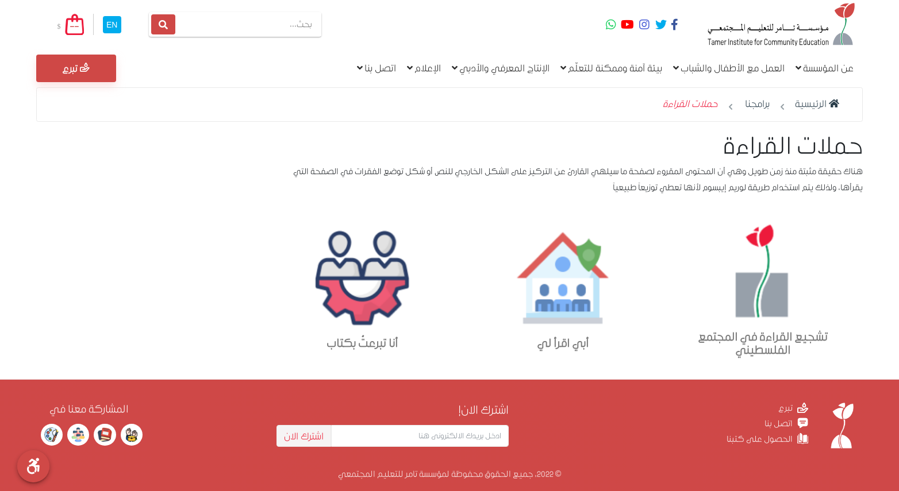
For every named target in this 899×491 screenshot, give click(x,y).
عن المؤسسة (825, 68)
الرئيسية (817, 103)
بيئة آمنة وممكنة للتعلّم (611, 68)
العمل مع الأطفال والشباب (729, 68)
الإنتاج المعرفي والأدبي (501, 68)
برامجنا (757, 103)
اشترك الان (304, 436)
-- (74, 26)
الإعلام (424, 68)
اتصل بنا (376, 68)
